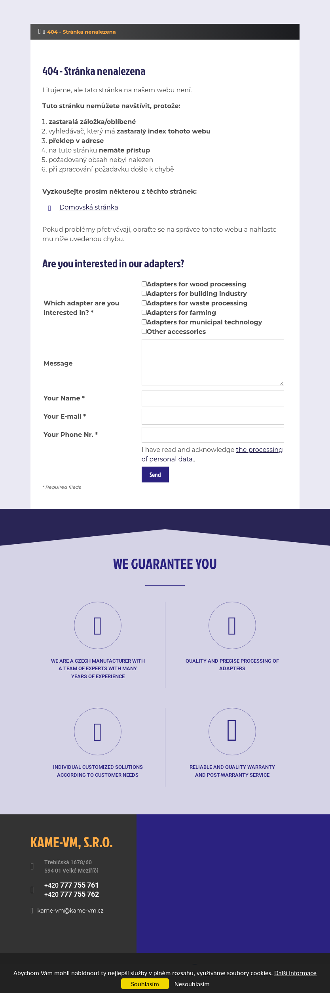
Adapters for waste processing (197, 303)
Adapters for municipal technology (204, 322)
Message (58, 363)
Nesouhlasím (192, 984)
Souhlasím (145, 984)
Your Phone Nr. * (71, 434)
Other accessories (176, 331)
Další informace (295, 973)
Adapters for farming (181, 312)
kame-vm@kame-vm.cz (70, 910)
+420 (71, 885)
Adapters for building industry (197, 293)
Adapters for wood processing (197, 284)
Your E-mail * (65, 416)
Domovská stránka (88, 207)
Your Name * (64, 398)
